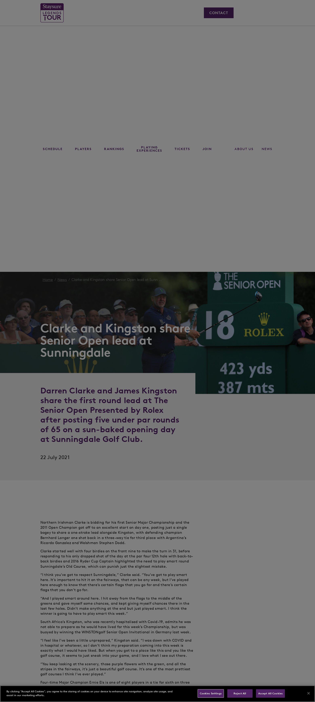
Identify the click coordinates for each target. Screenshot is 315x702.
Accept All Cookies (270, 693)
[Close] (308, 693)
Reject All (240, 693)
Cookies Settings (211, 693)
